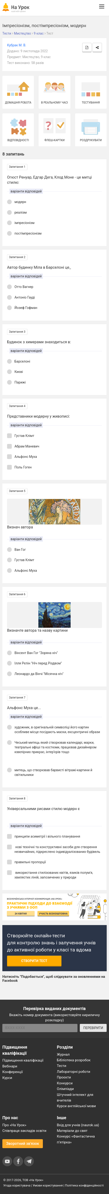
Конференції (12, 1072)
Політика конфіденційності (84, 1185)
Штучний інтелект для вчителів (75, 1097)
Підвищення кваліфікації (23, 1060)
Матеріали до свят (72, 1131)
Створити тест (34, 961)
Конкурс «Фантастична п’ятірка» (76, 1139)
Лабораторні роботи (73, 1072)
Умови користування (48, 1185)
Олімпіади (65, 1089)
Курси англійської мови (76, 1106)
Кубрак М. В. (16, 45)
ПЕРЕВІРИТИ (93, 1028)
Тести (61, 1066)
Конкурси (65, 1083)
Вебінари (9, 1066)
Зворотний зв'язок (22, 1143)
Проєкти (64, 1077)
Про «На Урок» (14, 1125)
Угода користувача (16, 1185)
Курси (7, 1078)
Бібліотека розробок (74, 1060)
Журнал (63, 1054)
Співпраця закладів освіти (24, 1131)
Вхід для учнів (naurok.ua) (78, 1125)
